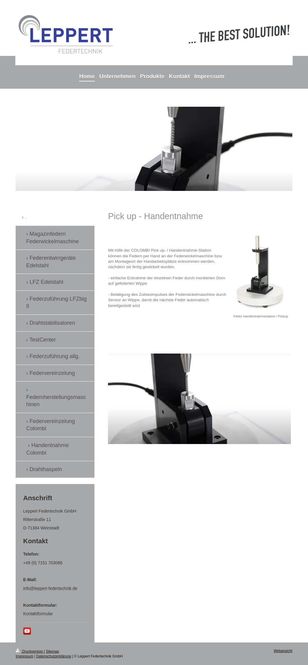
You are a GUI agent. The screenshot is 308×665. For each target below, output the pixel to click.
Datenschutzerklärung (53, 656)
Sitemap (52, 651)
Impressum (24, 656)
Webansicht (283, 651)
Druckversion (30, 651)
